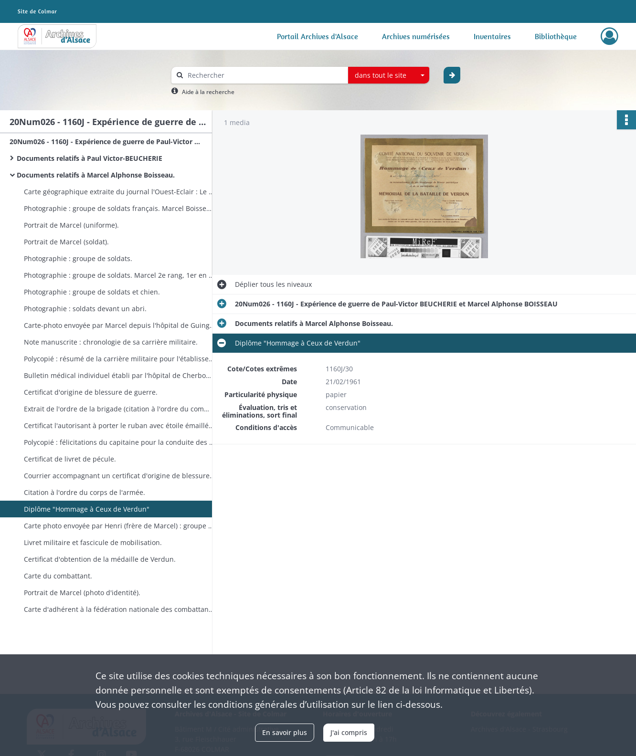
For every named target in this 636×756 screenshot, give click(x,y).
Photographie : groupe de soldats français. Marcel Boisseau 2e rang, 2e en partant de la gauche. (119, 208)
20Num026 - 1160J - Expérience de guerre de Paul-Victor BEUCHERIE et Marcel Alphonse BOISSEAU (105, 141)
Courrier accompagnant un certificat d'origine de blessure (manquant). (119, 475)
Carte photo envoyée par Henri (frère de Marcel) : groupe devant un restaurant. (119, 525)
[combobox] (388, 75)
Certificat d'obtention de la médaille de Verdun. (100, 559)
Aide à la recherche (208, 92)
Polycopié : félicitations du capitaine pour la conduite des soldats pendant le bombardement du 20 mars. (119, 442)
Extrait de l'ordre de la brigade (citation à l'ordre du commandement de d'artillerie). (119, 408)
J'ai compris (348, 732)
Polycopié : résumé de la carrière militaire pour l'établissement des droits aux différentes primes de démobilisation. (119, 358)
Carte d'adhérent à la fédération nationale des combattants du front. (119, 609)
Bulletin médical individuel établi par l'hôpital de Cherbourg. (119, 375)
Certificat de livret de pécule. (70, 458)
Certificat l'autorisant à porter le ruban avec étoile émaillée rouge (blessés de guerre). (119, 425)
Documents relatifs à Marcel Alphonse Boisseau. (96, 174)
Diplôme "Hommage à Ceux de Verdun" (86, 509)
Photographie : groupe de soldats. (78, 258)
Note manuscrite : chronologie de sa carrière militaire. (111, 341)
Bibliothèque (556, 36)
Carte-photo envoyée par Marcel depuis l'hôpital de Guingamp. (119, 325)
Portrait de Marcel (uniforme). (71, 225)
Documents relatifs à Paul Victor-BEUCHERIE (89, 158)
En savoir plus (284, 732)
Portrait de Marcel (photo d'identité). (82, 592)
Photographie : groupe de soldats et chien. (92, 291)
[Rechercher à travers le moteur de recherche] (264, 75)
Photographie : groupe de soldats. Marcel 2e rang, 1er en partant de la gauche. (119, 275)
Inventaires (492, 36)
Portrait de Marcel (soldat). (66, 241)
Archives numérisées (416, 36)
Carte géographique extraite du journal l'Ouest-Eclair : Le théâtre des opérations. (119, 191)
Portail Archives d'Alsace (317, 36)
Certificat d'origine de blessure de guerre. (91, 392)
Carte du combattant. (58, 575)
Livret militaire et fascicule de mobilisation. (93, 542)
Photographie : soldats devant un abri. (85, 308)
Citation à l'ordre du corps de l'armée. (84, 492)
